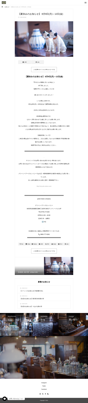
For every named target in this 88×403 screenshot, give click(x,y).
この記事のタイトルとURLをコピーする (44, 69)
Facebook (44, 389)
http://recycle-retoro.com (44, 186)
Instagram (44, 382)
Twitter (44, 386)
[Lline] (24, 62)
